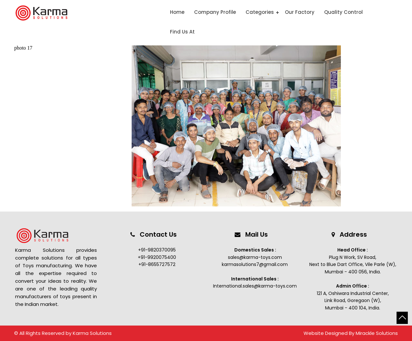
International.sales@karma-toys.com (255, 286)
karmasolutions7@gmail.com (255, 264)
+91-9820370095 (157, 250)
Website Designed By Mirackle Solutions (351, 333)
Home (177, 12)
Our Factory (299, 12)
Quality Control (343, 12)
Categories (260, 12)
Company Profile (215, 12)
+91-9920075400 (157, 257)
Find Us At (182, 31)
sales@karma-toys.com (255, 257)
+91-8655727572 (156, 264)
